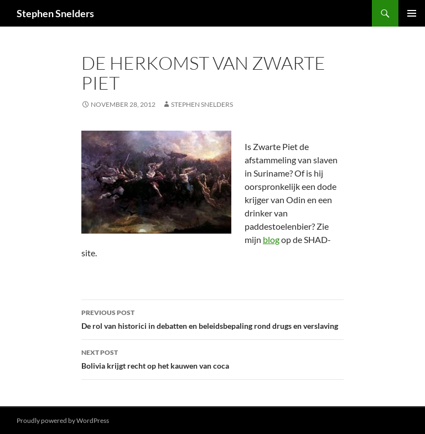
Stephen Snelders (55, 13)
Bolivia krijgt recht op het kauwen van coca (212, 358)
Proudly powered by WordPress (63, 420)
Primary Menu (411, 13)
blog (271, 239)
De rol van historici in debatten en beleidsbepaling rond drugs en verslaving (212, 318)
